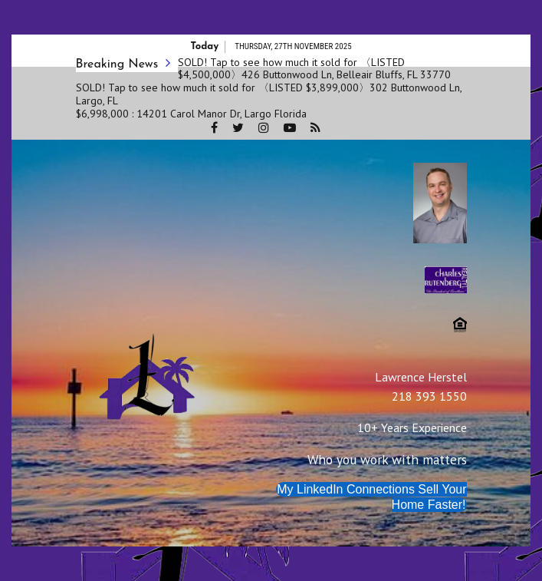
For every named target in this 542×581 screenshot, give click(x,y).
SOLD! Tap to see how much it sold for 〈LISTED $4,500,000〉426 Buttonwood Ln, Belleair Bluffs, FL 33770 (314, 68)
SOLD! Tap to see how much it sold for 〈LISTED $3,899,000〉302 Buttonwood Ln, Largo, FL (269, 94)
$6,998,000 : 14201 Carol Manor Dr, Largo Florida (191, 113)
